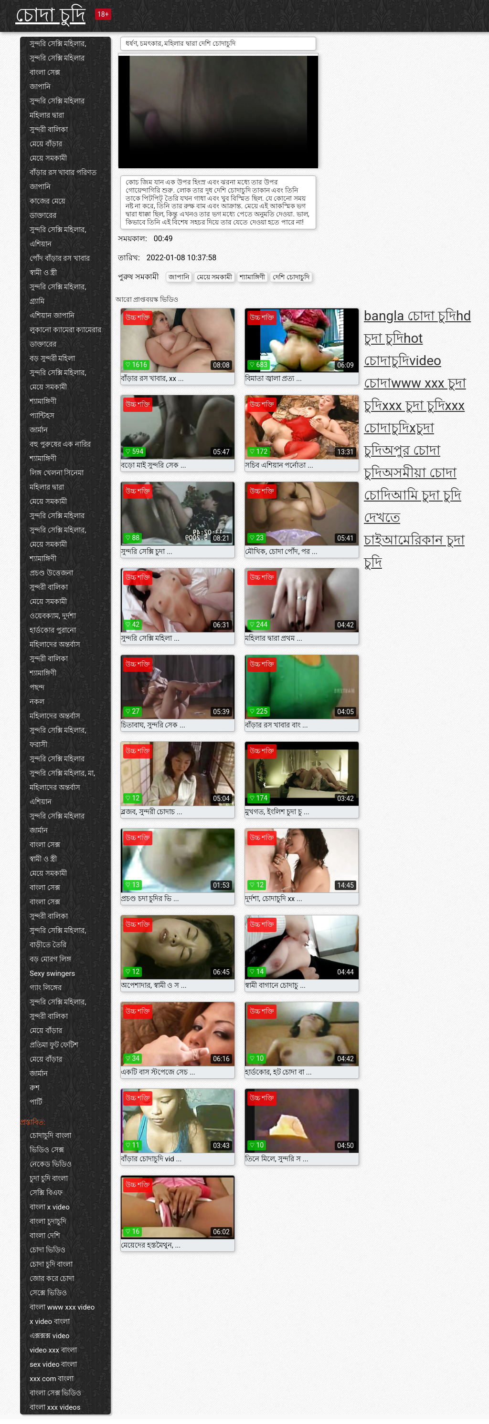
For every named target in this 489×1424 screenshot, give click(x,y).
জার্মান (39, 430)
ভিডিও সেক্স (47, 1150)
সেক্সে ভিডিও (48, 1293)
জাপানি (40, 86)
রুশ (35, 1088)
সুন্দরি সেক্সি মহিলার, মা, (62, 773)
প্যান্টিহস (42, 415)
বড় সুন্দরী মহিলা (52, 358)
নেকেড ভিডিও (51, 1164)
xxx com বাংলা (52, 1378)
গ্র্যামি (37, 301)
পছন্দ (37, 687)
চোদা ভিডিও (47, 1250)
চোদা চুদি (50, 15)
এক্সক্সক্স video (50, 1336)
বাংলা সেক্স (45, 72)
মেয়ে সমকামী (48, 158)
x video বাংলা (50, 1321)
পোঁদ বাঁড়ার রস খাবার (60, 258)
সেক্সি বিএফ (46, 1192)
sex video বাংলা (53, 1364)
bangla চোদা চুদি (410, 316)
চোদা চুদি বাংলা (51, 1264)
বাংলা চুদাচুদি (48, 1221)
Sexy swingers (52, 973)
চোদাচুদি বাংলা (50, 1135)
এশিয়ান (41, 244)
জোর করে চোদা (52, 1278)
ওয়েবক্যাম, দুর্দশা (53, 616)
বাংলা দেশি (45, 1235)
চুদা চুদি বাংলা (49, 1178)
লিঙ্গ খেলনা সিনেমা (57, 473)
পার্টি (36, 1102)
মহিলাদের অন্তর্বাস (55, 644)
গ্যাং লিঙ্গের (46, 987)
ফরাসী (38, 744)
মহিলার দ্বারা (47, 115)
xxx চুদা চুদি (413, 405)
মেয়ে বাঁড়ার (46, 144)
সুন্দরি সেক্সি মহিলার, (58, 44)
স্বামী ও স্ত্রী (43, 272)
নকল (37, 701)
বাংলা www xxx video (62, 1307)
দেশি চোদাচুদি (291, 277)
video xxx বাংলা (53, 1350)
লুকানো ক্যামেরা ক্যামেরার (65, 330)
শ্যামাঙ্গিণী (43, 401)
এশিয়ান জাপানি (52, 315)
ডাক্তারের (43, 215)
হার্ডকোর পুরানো (53, 630)
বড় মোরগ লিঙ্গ (50, 959)
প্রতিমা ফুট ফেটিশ (54, 1045)
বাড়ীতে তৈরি (48, 945)
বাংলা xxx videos (55, 1407)
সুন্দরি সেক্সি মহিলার (57, 58)
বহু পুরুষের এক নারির (60, 444)
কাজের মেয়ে (47, 201)
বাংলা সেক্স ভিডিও (55, 1393)
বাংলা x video (50, 1207)
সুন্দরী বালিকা (49, 129)
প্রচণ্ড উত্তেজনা (51, 573)
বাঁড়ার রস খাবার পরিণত (63, 172)
